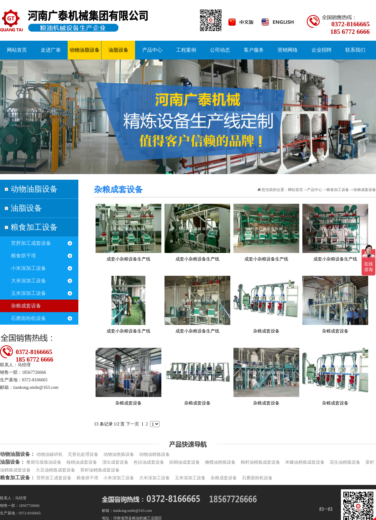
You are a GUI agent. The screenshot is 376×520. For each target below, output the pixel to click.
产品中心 (314, 190)
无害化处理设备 (83, 454)
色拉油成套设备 (148, 462)
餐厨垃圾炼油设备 (43, 462)
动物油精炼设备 (154, 454)
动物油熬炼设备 (118, 454)
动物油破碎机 (49, 454)
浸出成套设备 (115, 462)
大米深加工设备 (28, 280)
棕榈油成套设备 (184, 462)
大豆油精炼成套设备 (55, 470)
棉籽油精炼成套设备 (260, 462)
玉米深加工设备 (28, 293)
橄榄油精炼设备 (220, 462)
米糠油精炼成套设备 (305, 462)
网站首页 (295, 190)
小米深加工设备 (28, 268)
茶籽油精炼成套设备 (100, 470)
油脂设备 (26, 208)
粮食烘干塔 (23, 255)
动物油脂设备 (34, 189)
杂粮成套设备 (26, 305)
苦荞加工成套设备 (31, 243)
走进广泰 (51, 50)
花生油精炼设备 (345, 462)
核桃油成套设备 (81, 462)
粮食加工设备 (34, 227)
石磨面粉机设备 (28, 318)
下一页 (132, 424)
